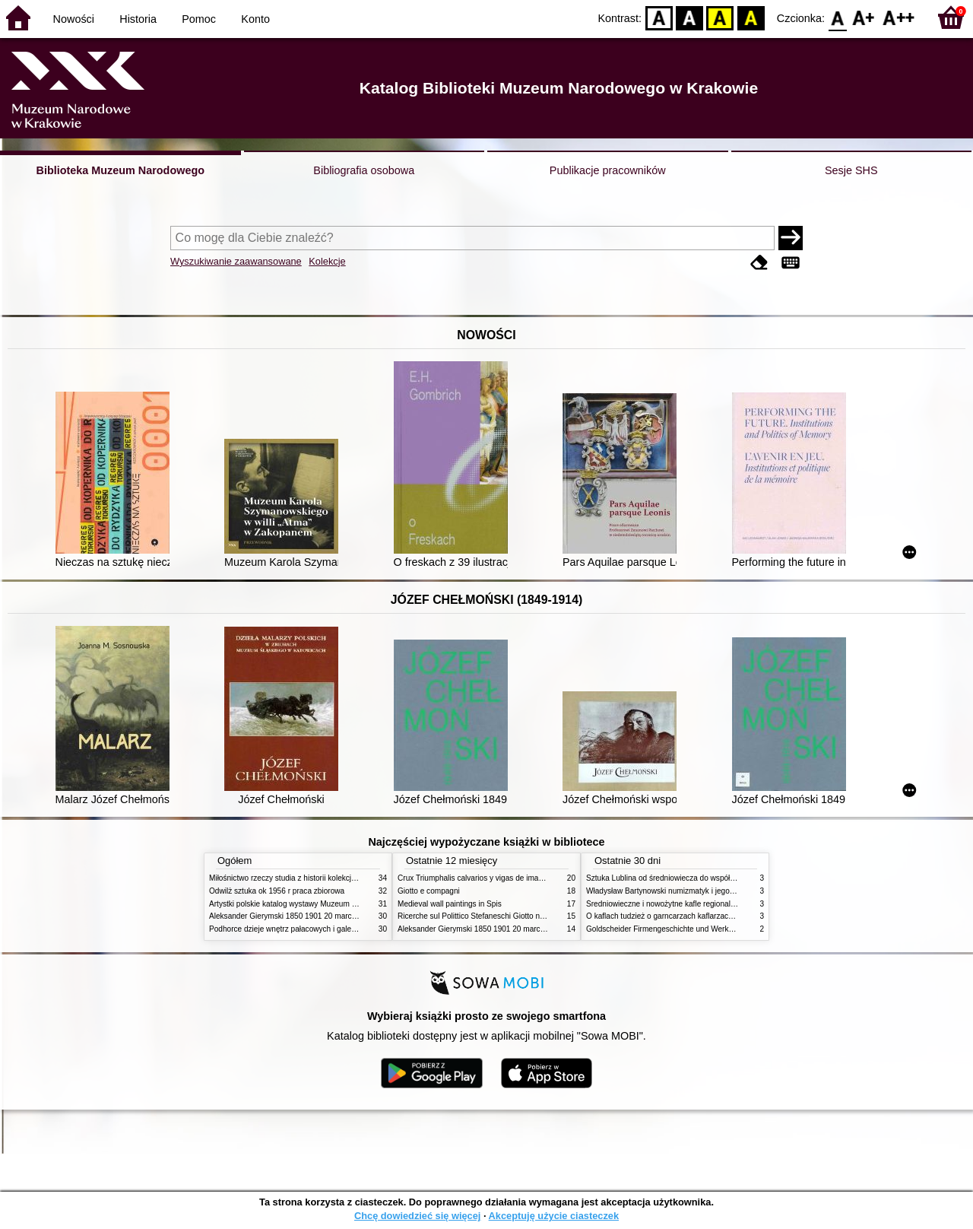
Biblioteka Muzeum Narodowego (120, 170)
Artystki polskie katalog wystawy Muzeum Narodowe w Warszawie (321, 904)
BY (751, 17)
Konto (255, 19)
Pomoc (199, 19)
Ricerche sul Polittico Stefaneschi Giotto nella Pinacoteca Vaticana (510, 916)
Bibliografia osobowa (363, 170)
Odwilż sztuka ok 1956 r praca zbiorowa (276, 891)
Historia (138, 19)
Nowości (73, 19)
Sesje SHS (851, 170)
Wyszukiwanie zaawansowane (236, 261)
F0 (837, 17)
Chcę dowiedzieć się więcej (417, 1215)
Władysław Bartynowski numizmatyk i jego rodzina (671, 891)
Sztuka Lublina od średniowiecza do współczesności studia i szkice (699, 878)
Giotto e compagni (429, 891)
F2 (899, 17)
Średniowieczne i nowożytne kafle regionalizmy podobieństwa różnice (704, 904)
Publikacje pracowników (608, 170)
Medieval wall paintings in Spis (450, 904)
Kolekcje (327, 261)
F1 (864, 17)
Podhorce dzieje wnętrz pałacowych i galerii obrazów (298, 929)
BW (689, 17)
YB (720, 17)
